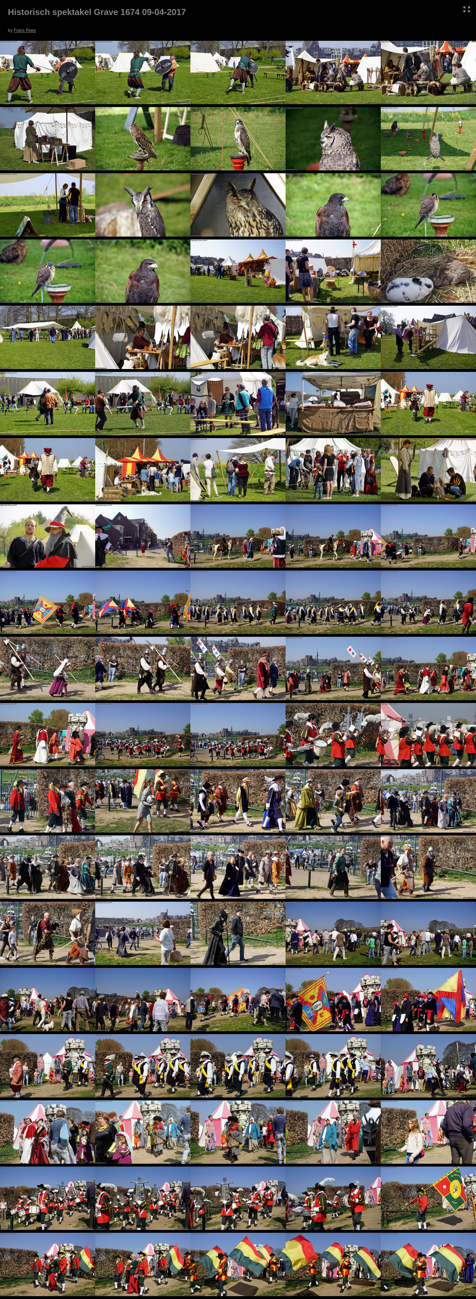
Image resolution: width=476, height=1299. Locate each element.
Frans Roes (25, 30)
